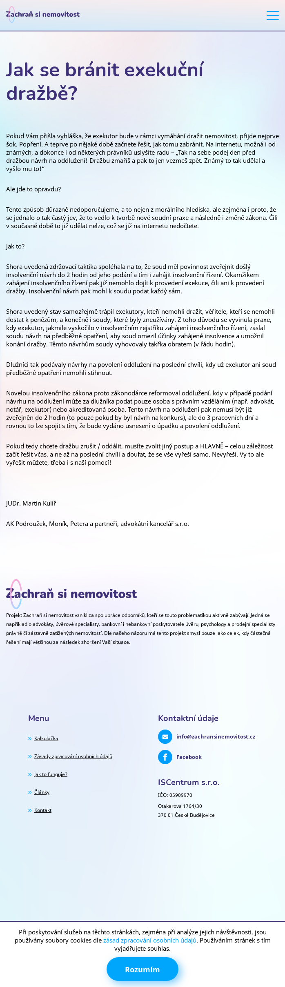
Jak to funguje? (50, 774)
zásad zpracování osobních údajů (149, 940)
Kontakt (42, 810)
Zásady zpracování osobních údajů (73, 756)
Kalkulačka (46, 738)
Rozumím (142, 969)
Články (41, 792)
